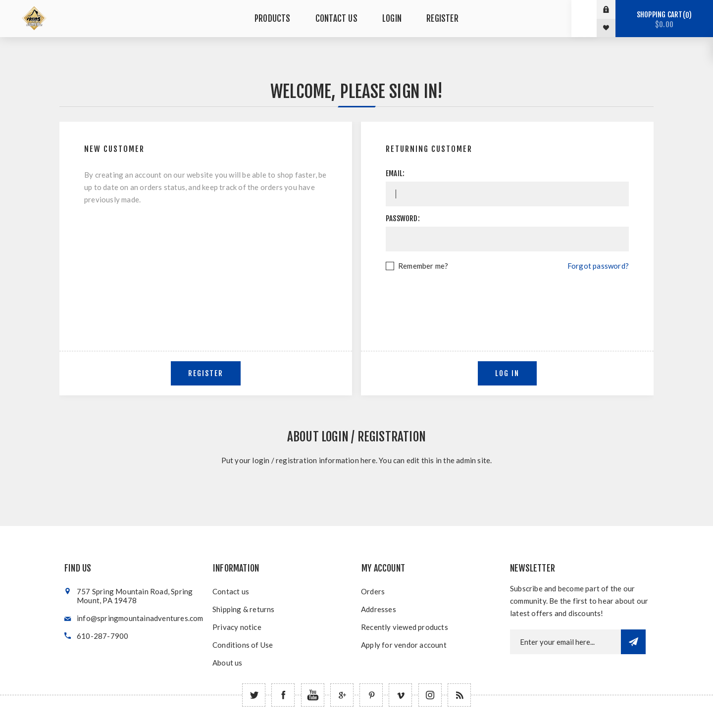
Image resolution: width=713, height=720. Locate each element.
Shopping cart (664, 19)
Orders (373, 591)
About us (227, 662)
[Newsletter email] (565, 641)
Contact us (230, 591)
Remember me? (423, 265)
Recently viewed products (404, 627)
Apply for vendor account (404, 644)
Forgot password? (598, 265)
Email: (395, 173)
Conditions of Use (242, 644)
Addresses (378, 609)
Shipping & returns (243, 609)
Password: (403, 218)
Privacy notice (236, 627)
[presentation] (507, 299)
